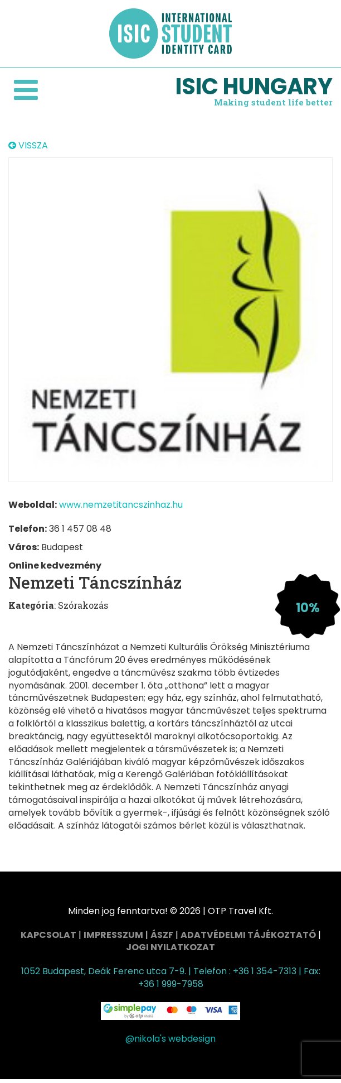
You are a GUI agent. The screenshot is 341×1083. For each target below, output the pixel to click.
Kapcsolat (48, 934)
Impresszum (113, 934)
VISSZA (28, 145)
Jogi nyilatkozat (170, 947)
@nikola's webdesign (170, 1038)
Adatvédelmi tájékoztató (248, 934)
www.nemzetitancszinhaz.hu (121, 504)
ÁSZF (161, 934)
